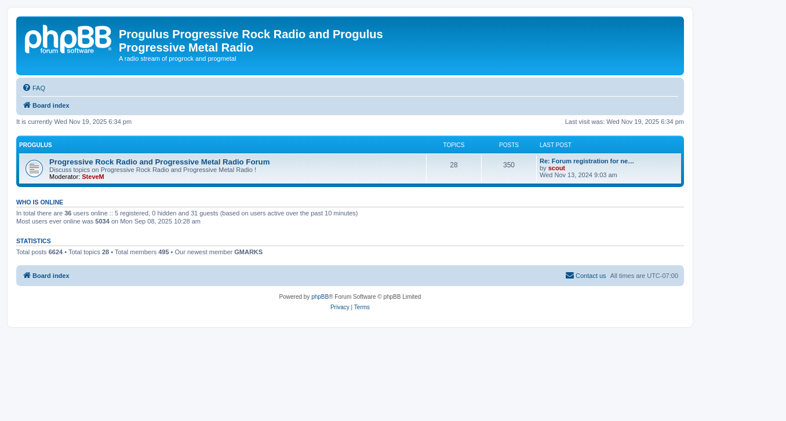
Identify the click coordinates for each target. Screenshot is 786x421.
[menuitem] (33, 88)
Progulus (35, 145)
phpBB (320, 297)
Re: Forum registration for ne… (587, 161)
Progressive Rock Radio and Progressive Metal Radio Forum (159, 162)
